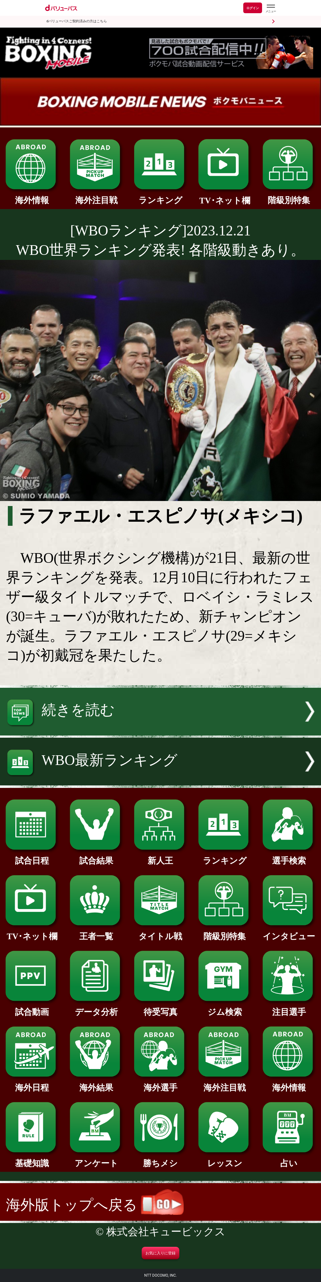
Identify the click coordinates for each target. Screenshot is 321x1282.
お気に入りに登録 (160, 1253)
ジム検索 (225, 1008)
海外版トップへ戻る (95, 1205)
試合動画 (32, 1008)
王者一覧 (96, 932)
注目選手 (289, 1008)
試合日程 (32, 856)
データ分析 (96, 1008)
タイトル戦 (160, 932)
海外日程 (32, 1083)
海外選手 (160, 1083)
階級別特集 (289, 196)
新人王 (160, 856)
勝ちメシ (160, 1159)
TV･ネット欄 (225, 196)
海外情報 (32, 196)
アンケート (96, 1159)
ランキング (160, 196)
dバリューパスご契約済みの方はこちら (76, 21)
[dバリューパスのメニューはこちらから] (270, 9)
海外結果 (96, 1083)
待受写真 (160, 1008)
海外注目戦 (96, 196)
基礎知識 (32, 1159)
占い (289, 1159)
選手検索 (289, 856)
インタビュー (289, 932)
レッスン (225, 1159)
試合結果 (96, 856)
